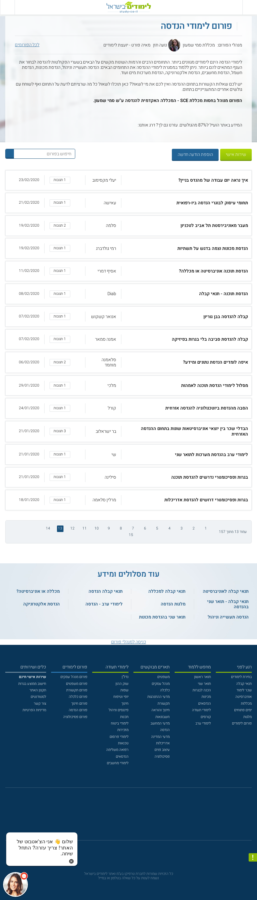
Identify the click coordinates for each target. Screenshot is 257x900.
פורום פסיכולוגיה (75, 717)
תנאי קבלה (244, 683)
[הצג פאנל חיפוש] (7, 7)
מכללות (246, 703)
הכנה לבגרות (202, 690)
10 (96, 528)
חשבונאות (162, 717)
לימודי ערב (203, 723)
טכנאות (123, 743)
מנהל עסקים (161, 683)
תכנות (124, 717)
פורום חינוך (79, 703)
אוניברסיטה (243, 696)
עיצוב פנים (162, 749)
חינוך (124, 703)
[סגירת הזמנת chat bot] (71, 861)
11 (84, 528)
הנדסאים (204, 703)
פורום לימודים (242, 723)
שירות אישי (236, 154)
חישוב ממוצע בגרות (32, 683)
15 (131, 535)
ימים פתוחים (243, 710)
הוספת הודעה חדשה (195, 154)
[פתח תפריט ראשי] (249, 7)
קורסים (206, 717)
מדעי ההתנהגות (158, 696)
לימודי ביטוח (119, 723)
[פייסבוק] (125, 817)
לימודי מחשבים (117, 763)
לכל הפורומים (27, 44)
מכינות (206, 696)
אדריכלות (163, 743)
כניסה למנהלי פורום (128, 642)
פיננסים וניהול (118, 710)
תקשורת (164, 703)
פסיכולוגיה (162, 756)
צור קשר (40, 703)
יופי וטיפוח (120, 696)
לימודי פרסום (119, 736)
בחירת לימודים (241, 677)
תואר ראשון (202, 677)
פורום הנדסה (78, 710)
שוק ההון (121, 683)
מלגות (247, 717)
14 (48, 528)
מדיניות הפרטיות (34, 710)
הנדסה (165, 730)
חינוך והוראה (160, 710)
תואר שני (204, 683)
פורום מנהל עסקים (73, 677)
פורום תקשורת (76, 690)
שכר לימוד (244, 690)
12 (72, 528)
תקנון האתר (37, 690)
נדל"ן (125, 677)
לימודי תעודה (201, 710)
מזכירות (122, 730)
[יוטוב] (135, 817)
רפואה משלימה (117, 749)
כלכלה (165, 690)
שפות (124, 690)
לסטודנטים (38, 696)
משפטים (163, 677)
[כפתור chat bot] (15, 884)
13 (60, 528)
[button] (129, 180)
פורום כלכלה (78, 696)
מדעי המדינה (160, 736)
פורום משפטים (76, 683)
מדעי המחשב (160, 723)
